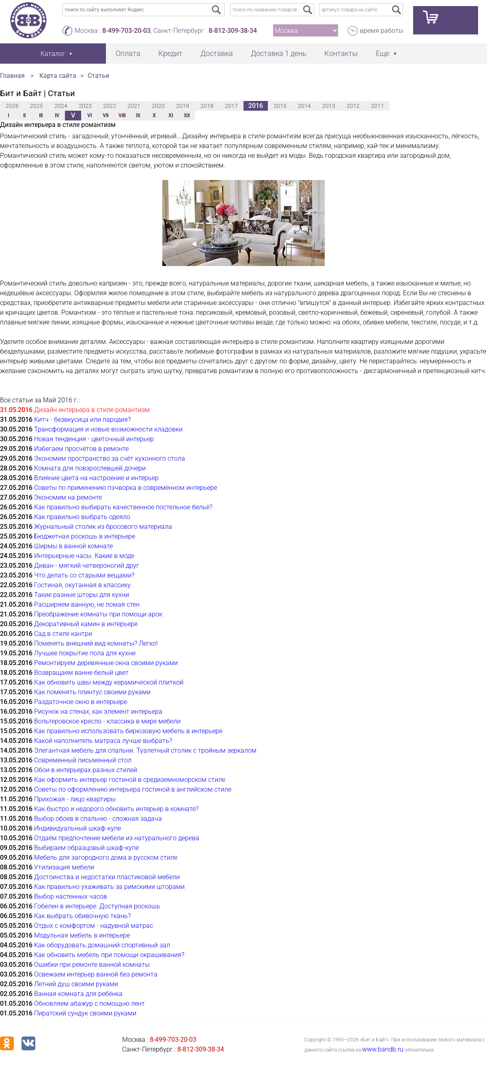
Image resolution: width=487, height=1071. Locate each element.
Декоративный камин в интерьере (86, 624)
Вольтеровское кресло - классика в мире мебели (107, 721)
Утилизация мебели (64, 867)
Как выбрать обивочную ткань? (82, 916)
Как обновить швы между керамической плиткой (108, 682)
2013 (328, 106)
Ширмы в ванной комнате (73, 546)
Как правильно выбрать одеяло (82, 517)
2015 (280, 106)
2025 (36, 106)
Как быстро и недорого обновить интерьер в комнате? (116, 809)
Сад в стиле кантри (63, 633)
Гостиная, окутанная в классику (82, 585)
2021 (133, 106)
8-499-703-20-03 (126, 30)
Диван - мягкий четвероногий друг (86, 565)
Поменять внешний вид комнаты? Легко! (96, 643)
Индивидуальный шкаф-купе (77, 828)
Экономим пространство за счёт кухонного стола (109, 458)
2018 (206, 106)
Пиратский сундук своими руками (85, 1013)
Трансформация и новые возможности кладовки (108, 429)
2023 (85, 106)
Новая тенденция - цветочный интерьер (94, 439)
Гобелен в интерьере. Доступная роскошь (97, 906)
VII (105, 115)
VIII (122, 115)
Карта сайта (57, 75)
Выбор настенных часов (70, 896)
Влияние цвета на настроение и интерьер (96, 478)
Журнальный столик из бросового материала (103, 526)
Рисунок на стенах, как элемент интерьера (98, 711)
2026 (12, 106)
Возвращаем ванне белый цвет (81, 672)
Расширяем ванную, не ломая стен (87, 604)
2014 (304, 106)
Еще (382, 53)
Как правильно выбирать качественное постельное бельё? (123, 507)
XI (170, 115)
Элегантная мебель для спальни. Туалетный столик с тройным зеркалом (145, 750)
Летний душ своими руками (76, 984)
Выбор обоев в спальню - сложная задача (98, 818)
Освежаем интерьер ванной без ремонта (95, 974)
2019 (182, 106)
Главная (12, 75)
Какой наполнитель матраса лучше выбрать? (103, 741)
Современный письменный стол (82, 760)
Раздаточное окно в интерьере (80, 702)
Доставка (216, 53)
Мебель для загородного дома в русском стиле (105, 857)
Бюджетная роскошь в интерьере (84, 536)
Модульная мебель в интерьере (82, 935)
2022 (109, 106)
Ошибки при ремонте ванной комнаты (92, 964)
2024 (60, 106)
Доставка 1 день (278, 53)
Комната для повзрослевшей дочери (90, 468)
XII (187, 115)
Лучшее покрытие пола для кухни (85, 653)
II (24, 115)
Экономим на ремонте (68, 497)
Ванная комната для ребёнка (78, 994)
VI (89, 115)
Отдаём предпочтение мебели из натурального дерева (116, 838)
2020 (158, 106)
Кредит (170, 53)
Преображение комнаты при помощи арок (98, 614)
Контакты (341, 53)
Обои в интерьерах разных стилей (85, 770)
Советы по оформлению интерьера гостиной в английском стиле (132, 789)
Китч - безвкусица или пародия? (82, 419)
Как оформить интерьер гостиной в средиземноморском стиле (129, 779)
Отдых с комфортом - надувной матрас (93, 925)
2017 (231, 106)
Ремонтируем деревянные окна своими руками (106, 663)
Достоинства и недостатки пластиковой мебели (107, 877)
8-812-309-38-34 (233, 30)
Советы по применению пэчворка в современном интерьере (125, 488)
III (41, 115)
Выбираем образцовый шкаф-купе (86, 848)
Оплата (128, 53)
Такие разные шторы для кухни (81, 595)
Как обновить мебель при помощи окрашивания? (109, 955)
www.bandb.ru (382, 1049)
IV (57, 115)
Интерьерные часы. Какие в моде (84, 556)
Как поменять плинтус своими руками (92, 692)
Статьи (98, 75)
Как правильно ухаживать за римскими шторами (109, 887)
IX (138, 115)
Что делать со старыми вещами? (84, 575)
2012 (353, 106)
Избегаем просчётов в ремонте (81, 449)
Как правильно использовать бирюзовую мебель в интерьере (128, 731)
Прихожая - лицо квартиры (75, 799)
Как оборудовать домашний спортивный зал (102, 945)
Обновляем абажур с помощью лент (89, 1003)
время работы (381, 30)
